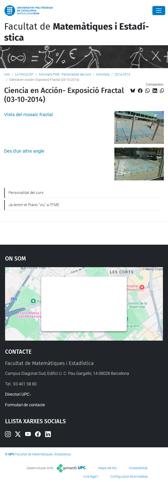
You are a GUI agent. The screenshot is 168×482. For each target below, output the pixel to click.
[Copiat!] (162, 90)
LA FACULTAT (24, 74)
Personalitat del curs (26, 192)
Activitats (103, 74)
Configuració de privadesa (129, 476)
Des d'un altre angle (24, 151)
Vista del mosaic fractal (28, 114)
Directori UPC (17, 394)
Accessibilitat (138, 468)
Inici (7, 74)
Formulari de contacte (25, 404)
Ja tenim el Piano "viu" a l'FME (34, 204)
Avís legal (90, 476)
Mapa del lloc (107, 468)
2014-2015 (122, 74)
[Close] (158, 10)
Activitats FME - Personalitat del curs (65, 74)
